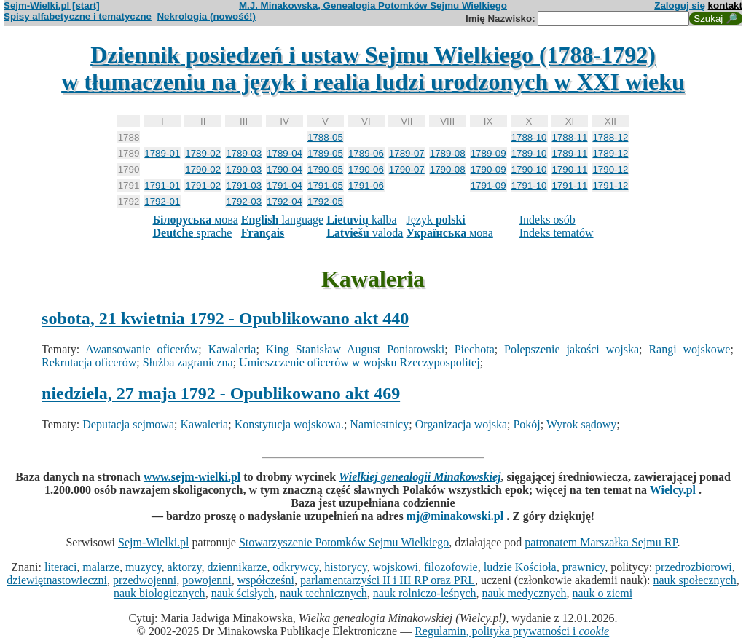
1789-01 (162, 153)
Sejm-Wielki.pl (153, 542)
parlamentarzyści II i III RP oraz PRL (387, 580)
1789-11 (570, 153)
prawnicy (583, 567)
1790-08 (448, 169)
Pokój (526, 424)
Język (435, 219)
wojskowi (395, 567)
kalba (361, 219)
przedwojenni (144, 580)
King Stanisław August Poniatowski (355, 349)
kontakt (725, 5)
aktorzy (185, 567)
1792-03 (244, 201)
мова (194, 219)
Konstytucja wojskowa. (289, 424)
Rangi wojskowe (689, 349)
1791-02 (203, 185)
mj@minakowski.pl (455, 516)
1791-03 (244, 185)
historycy (345, 567)
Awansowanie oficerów (141, 349)
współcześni (265, 580)
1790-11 (570, 169)
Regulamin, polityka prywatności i (512, 631)
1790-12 (610, 169)
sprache (192, 233)
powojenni (207, 580)
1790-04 (284, 169)
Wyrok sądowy (581, 424)
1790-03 (244, 169)
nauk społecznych (694, 580)
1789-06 (366, 153)
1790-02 (203, 169)
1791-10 (529, 185)
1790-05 (325, 169)
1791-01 (162, 185)
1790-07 (407, 169)
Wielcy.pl (673, 490)
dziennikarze (237, 567)
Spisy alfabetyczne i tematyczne (78, 16)
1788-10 (529, 137)
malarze (100, 567)
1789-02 (203, 153)
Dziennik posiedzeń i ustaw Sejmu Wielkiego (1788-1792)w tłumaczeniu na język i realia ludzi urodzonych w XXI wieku (373, 68)
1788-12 (610, 137)
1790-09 (488, 169)
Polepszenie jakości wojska (571, 349)
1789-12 (610, 153)
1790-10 (529, 169)
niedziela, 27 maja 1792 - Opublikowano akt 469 (221, 393)
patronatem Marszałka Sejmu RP (601, 542)
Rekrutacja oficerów (89, 362)
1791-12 (610, 185)
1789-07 (407, 153)
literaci (60, 567)
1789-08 (448, 153)
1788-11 (570, 137)
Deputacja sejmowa (128, 424)
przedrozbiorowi (693, 567)
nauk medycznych (524, 593)
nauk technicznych (323, 593)
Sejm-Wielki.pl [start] (52, 5)
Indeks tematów (556, 233)
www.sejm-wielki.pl (192, 476)
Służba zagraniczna (188, 362)
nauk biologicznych (159, 593)
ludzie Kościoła (520, 567)
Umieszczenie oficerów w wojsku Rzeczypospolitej (359, 362)
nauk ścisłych (243, 593)
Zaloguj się (679, 5)
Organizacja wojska (461, 424)
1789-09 (488, 153)
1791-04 (284, 185)
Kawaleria (232, 349)
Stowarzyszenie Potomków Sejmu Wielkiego (344, 542)
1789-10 (529, 153)
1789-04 (284, 153)
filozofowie (451, 567)
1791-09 (488, 185)
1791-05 (325, 185)
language (282, 219)
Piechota (475, 349)
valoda (364, 233)
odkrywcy (295, 567)
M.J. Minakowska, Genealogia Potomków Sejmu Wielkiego (373, 5)
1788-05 (325, 137)
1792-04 (284, 201)
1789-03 (244, 153)
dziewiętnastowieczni (57, 580)
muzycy (143, 567)
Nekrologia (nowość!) (206, 16)
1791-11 (570, 185)
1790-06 (366, 169)
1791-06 (366, 185)
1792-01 (162, 201)
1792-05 (325, 201)
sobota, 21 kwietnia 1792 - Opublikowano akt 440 (225, 318)
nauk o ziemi (602, 593)
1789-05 (325, 153)
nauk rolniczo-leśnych (424, 593)
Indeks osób (547, 219)
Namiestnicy (379, 424)
